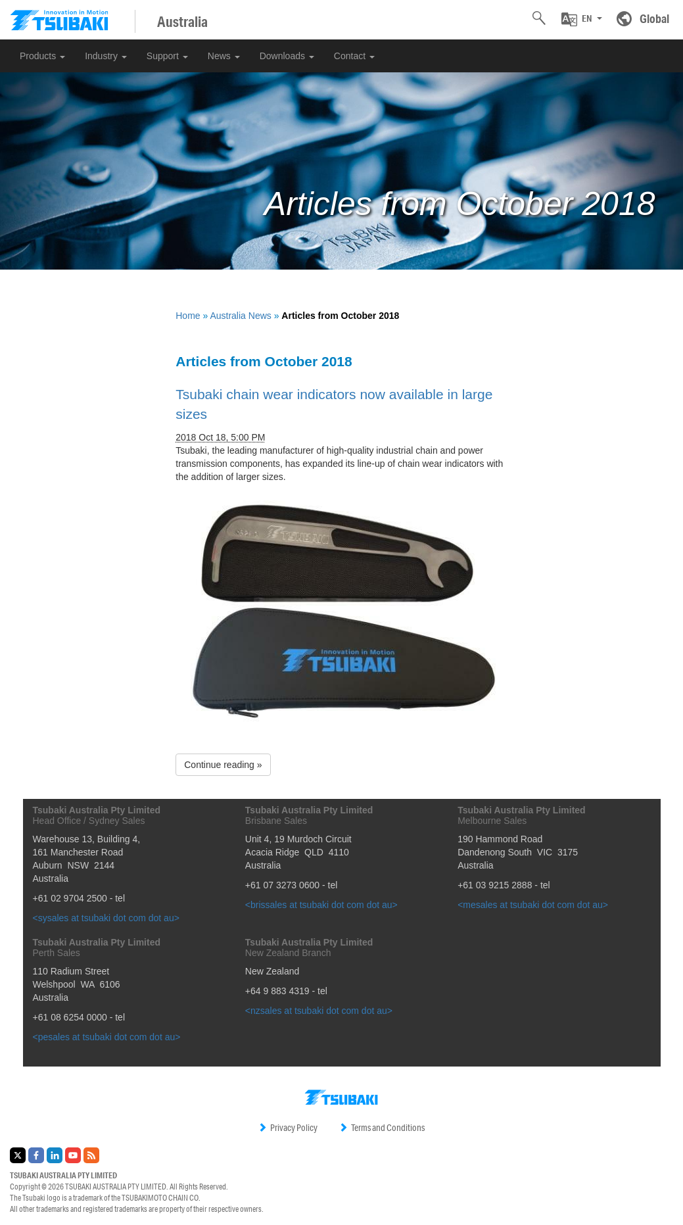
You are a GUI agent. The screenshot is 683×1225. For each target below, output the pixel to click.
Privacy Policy (288, 1128)
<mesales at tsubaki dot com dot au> (533, 905)
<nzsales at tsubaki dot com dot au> (318, 1010)
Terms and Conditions (382, 1128)
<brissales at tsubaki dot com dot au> (321, 905)
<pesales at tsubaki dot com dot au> (107, 1037)
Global (654, 18)
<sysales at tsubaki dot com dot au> (106, 918)
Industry (106, 56)
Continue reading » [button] (223, 764)
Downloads (287, 56)
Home (188, 315)
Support (167, 56)
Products (42, 56)
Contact (354, 56)
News (224, 56)
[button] (581, 19)
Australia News (240, 315)
